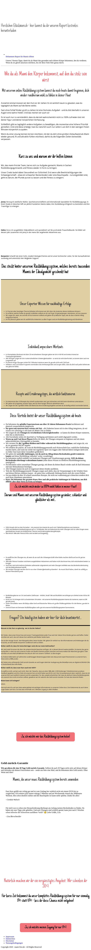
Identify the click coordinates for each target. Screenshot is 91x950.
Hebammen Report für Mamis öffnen (20, 57)
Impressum (10, 937)
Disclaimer (10, 941)
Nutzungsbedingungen (14, 943)
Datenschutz (10, 939)
